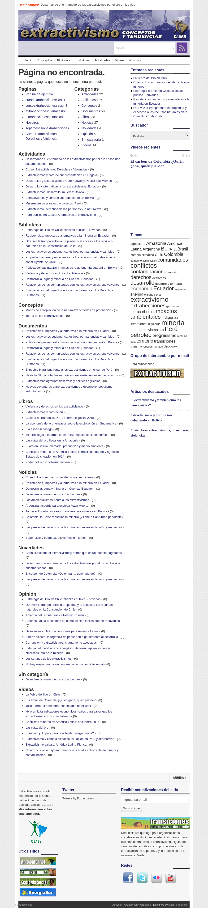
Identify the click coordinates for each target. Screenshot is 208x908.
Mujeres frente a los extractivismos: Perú (53, 203)
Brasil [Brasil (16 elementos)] (182, 249)
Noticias (83, 60)
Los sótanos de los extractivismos (48, 658)
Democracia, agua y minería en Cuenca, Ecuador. (60, 279)
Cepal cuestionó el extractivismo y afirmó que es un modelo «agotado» (74, 553)
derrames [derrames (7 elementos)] (159, 278)
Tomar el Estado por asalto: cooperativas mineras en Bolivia (66, 511)
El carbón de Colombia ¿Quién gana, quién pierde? (60, 573)
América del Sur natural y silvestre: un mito (55, 615)
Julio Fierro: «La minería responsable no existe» (58, 706)
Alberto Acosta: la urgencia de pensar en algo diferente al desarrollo (72, 637)
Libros (86, 117)
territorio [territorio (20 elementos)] (144, 341)
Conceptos (44, 60)
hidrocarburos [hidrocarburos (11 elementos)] (142, 312)
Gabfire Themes (177, 904)
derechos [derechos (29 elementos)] (141, 277)
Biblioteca (63, 60)
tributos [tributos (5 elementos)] (158, 346)
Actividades (102, 60)
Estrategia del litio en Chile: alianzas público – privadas (63, 230)
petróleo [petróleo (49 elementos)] (141, 335)
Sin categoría (91, 139)
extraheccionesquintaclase (45, 117)
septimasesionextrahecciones (47, 128)
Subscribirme (131, 808)
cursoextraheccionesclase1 (45, 100)
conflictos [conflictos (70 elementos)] (143, 265)
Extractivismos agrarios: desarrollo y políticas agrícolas (63, 381)
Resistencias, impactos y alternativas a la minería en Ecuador (67, 235)
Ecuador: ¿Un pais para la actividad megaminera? (60, 733)
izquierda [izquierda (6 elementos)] (154, 324)
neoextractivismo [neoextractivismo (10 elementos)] (144, 330)
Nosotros (135, 60)
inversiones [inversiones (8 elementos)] (138, 324)
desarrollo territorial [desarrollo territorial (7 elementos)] (168, 283)
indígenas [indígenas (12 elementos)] (169, 317)
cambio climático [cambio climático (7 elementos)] (142, 255)
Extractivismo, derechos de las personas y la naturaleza (64, 209)
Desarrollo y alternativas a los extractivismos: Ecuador (62, 186)
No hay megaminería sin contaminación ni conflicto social (65, 664)
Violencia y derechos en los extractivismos (54, 273)
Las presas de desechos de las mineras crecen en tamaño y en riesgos (74, 527)
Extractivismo (23, 904)
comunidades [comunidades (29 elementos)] (173, 260)
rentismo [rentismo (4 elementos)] (182, 336)
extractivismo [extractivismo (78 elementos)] (149, 299)
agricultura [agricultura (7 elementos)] (137, 244)
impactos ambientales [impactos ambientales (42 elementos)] (153, 314)
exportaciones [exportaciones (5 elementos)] (152, 294)
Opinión (87, 134)
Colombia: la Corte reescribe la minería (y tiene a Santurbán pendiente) (74, 517)
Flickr (156, 877)
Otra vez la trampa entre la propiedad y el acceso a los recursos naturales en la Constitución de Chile (160, 112)
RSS (182, 48)
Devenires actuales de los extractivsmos (53, 494)
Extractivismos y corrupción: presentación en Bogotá (61, 175)
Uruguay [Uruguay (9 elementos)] (170, 346)
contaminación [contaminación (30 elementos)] (147, 272)
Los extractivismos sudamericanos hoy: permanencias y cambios (70, 251)
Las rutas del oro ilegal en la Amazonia (52, 440)
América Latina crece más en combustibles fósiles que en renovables (73, 621)
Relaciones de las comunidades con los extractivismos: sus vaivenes (72, 284)
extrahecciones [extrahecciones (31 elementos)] (147, 306)
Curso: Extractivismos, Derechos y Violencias (56, 169)
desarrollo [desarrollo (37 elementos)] (142, 283)
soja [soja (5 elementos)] (133, 341)
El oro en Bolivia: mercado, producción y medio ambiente (64, 446)
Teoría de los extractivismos (44, 316)
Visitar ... (143, 855)
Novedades (90, 128)
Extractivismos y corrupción (44, 412)
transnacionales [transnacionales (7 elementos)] (141, 346)
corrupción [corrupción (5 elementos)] (171, 272)
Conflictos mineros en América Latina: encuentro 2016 (62, 722)
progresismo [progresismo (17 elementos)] (164, 335)
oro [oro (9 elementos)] (161, 330)
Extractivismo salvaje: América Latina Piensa (56, 744)
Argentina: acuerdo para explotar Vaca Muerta (57, 505)
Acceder (117, 904)
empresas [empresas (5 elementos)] (181, 289)
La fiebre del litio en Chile (43, 694)
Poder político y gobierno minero (48, 462)
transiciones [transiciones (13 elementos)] (165, 341)
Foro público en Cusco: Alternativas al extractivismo (61, 214)
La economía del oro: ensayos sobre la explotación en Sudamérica (71, 423)
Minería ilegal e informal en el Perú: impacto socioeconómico (67, 435)
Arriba (179, 777)
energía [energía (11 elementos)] (136, 294)
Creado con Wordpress (137, 904)
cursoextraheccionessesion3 (46, 105)
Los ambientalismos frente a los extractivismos (57, 500)
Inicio (26, 60)
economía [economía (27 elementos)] (141, 288)
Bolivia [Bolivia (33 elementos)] (169, 249)
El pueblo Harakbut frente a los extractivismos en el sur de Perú (69, 369)
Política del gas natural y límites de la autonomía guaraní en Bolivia (71, 267)
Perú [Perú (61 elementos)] (171, 328)
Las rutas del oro (37, 727)
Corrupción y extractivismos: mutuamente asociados (61, 642)
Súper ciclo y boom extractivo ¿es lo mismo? (56, 537)
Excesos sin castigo (39, 429)
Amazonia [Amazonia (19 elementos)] (156, 243)
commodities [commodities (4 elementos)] (150, 260)
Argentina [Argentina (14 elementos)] (151, 249)
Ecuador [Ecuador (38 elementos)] (163, 288)
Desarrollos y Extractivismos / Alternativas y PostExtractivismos (69, 180)
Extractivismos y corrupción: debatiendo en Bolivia (60, 197)
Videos (120, 60)
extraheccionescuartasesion (46, 111)
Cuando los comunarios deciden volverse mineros (60, 477)
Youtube (170, 877)
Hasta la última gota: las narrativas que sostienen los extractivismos (72, 375)
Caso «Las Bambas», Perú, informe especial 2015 (60, 418)
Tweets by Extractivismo (78, 798)
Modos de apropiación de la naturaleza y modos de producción (68, 310)
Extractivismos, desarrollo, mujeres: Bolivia (55, 192)
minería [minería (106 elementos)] (173, 323)
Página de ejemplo (39, 94)
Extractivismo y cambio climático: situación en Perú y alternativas (70, 739)
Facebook (128, 877)
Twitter (142, 877)
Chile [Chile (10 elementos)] (159, 255)
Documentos (91, 111)
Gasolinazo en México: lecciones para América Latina (62, 631)
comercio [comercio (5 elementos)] (136, 260)
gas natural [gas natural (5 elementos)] (173, 306)
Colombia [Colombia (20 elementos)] (173, 254)
